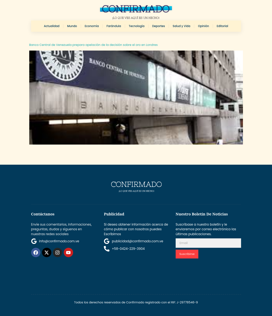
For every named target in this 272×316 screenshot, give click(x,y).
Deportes (158, 26)
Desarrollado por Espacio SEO (204, 269)
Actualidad (51, 26)
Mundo (72, 26)
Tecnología (137, 26)
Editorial (222, 26)
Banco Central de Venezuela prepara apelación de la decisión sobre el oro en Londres (93, 45)
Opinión (203, 26)
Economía (92, 26)
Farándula (113, 26)
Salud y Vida (181, 26)
